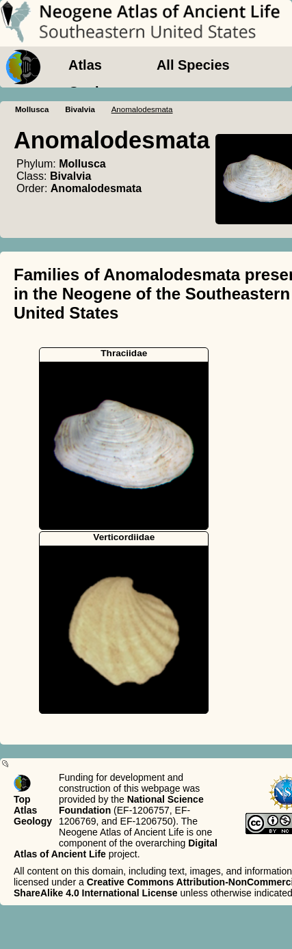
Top (22, 799)
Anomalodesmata (96, 188)
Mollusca (32, 109)
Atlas (85, 64)
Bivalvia (80, 109)
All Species (193, 64)
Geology (95, 91)
